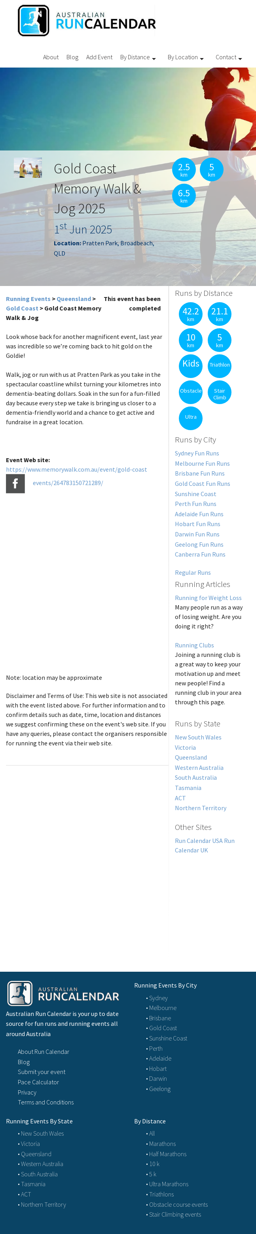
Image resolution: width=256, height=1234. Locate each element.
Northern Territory (200, 808)
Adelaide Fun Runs (199, 514)
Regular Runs (193, 572)
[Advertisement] (209, 903)
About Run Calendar (43, 1051)
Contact (226, 57)
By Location (183, 57)
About (51, 57)
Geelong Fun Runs (199, 544)
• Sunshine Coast (166, 1038)
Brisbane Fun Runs (200, 473)
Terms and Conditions (46, 1102)
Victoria (185, 747)
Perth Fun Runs (195, 504)
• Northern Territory (42, 1204)
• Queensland (34, 1154)
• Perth (154, 1048)
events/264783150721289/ (68, 483)
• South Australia (38, 1174)
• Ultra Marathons (167, 1184)
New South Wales (198, 737)
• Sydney (157, 998)
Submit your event (41, 1072)
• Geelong (158, 1089)
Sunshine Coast (195, 494)
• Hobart (156, 1068)
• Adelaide (158, 1058)
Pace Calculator (38, 1082)
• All (150, 1133)
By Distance (135, 57)
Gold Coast (22, 308)
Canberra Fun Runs (200, 554)
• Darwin (156, 1078)
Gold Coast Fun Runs (202, 483)
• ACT (24, 1194)
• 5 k (151, 1174)
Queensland (74, 299)
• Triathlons (160, 1194)
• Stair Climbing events (173, 1214)
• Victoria (29, 1143)
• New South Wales (41, 1133)
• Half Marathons (166, 1154)
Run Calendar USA (199, 841)
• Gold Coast (161, 1028)
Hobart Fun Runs (197, 524)
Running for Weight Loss (208, 598)
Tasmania (188, 788)
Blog (72, 57)
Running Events (28, 299)
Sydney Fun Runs (197, 453)
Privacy (27, 1092)
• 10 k (152, 1164)
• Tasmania (32, 1184)
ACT (180, 798)
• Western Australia (40, 1164)
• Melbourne (161, 1008)
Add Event (99, 57)
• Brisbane (158, 1018)
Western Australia (199, 767)
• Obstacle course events (177, 1204)
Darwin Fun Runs (197, 534)
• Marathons (161, 1143)
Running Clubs (194, 645)
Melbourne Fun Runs (202, 463)
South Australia (196, 777)
